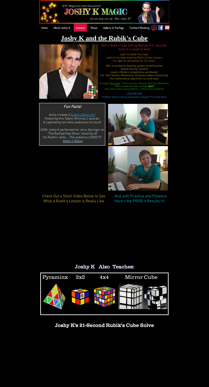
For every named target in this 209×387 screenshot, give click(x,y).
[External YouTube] (73, 170)
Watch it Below (73, 141)
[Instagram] (154, 27)
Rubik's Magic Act (83, 115)
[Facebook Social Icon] (160, 27)
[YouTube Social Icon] (167, 27)
